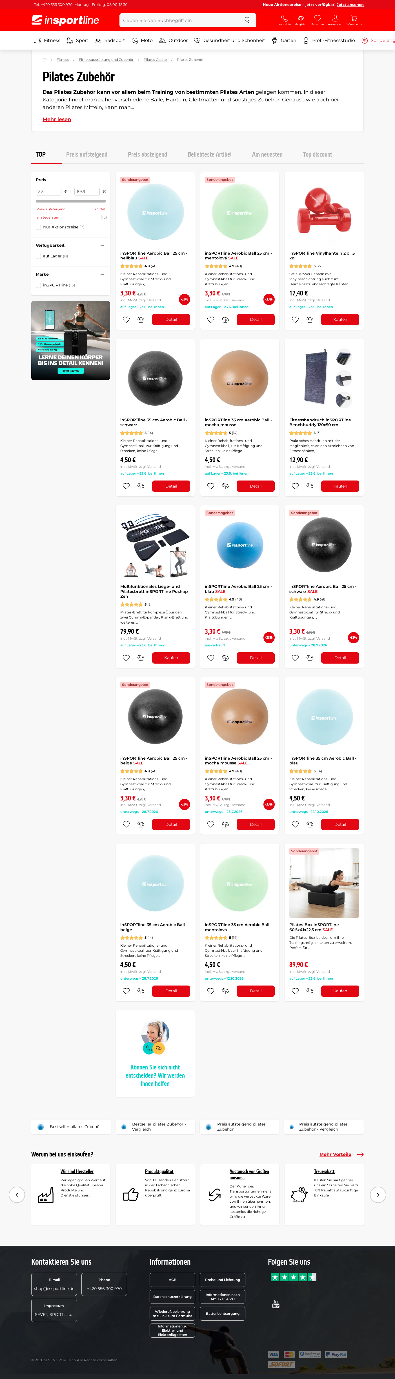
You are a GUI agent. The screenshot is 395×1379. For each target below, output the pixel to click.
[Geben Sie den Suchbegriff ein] (178, 20)
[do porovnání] (141, 319)
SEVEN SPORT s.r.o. (54, 1310)
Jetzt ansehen (350, 4)
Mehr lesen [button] (57, 119)
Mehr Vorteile (341, 1154)
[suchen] (247, 20)
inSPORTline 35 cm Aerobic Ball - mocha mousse (238, 422)
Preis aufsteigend (86, 154)
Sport (77, 40)
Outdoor (173, 40)
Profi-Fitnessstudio (329, 40)
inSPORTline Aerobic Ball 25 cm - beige (153, 761)
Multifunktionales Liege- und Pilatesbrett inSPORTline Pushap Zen (154, 591)
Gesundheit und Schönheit (229, 40)
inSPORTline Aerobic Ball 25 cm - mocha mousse (238, 761)
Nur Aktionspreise (64, 227)
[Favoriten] (317, 20)
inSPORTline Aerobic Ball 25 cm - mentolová (238, 256)
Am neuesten (267, 154)
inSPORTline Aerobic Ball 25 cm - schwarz (322, 589)
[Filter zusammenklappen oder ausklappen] (102, 180)
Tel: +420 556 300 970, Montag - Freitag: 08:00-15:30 (81, 4)
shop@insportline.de (54, 1284)
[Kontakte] (284, 20)
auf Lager (55, 256)
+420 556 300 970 (104, 1284)
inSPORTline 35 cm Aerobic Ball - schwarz (153, 422)
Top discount (317, 154)
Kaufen (340, 319)
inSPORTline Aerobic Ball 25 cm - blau (238, 589)
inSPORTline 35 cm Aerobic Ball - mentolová (238, 927)
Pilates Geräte (155, 59)
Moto (142, 40)
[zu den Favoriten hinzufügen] (126, 319)
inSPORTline (59, 285)
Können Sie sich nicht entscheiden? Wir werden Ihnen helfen (155, 1075)
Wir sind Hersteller (77, 1171)
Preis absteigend (147, 154)
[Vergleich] (301, 20)
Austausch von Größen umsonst (249, 1174)
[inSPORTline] (65, 20)
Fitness (47, 40)
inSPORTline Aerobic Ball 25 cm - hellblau (153, 256)
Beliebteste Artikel (210, 154)
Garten (283, 40)
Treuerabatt (324, 1171)
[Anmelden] (335, 20)
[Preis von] (48, 192)
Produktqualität (159, 1171)
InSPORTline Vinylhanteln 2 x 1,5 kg (322, 256)
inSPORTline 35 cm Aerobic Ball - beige (153, 927)
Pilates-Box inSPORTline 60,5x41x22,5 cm (314, 927)
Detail (171, 319)
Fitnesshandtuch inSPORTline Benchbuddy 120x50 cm (320, 422)
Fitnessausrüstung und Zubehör (106, 59)
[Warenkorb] (354, 20)
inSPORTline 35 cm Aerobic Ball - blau (322, 761)
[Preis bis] (87, 192)
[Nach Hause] (44, 59)
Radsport (110, 40)
